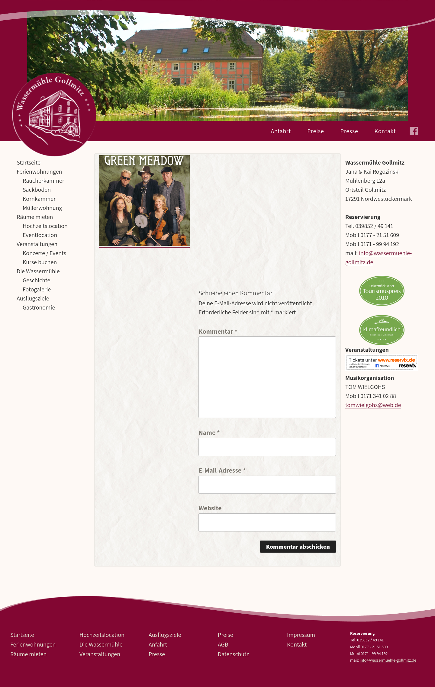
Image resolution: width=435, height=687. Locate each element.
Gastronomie (39, 307)
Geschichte (36, 280)
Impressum (301, 635)
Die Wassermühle (38, 271)
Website (209, 507)
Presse (349, 131)
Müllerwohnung (42, 208)
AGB (223, 644)
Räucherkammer (43, 181)
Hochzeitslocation (45, 226)
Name (209, 432)
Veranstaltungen (37, 244)
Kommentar (217, 331)
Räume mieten (35, 217)
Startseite (28, 162)
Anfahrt (281, 131)
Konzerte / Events (44, 253)
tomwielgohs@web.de (373, 405)
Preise (315, 131)
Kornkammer (39, 199)
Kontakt (385, 131)
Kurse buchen (40, 262)
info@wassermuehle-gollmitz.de (388, 660)
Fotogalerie (37, 289)
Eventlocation (40, 235)
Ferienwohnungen (39, 171)
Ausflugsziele (33, 298)
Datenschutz (233, 654)
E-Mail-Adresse (222, 470)
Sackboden (37, 190)
